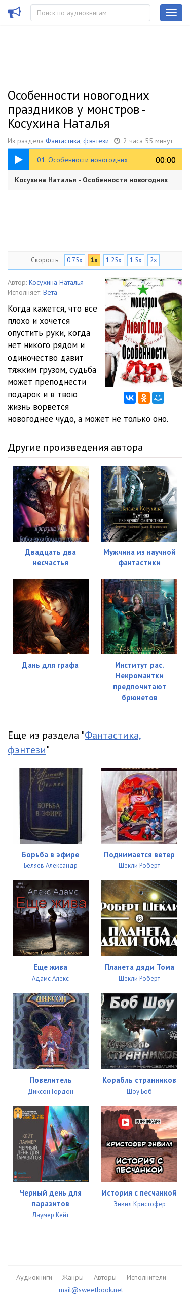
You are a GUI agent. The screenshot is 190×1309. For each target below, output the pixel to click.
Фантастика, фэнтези (77, 140)
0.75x (75, 260)
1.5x (136, 260)
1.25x (114, 260)
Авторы (105, 1277)
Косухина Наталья (56, 282)
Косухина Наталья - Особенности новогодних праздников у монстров (91, 182)
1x (94, 260)
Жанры (73, 1277)
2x (153, 260)
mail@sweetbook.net (91, 1289)
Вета (50, 292)
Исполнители (146, 1277)
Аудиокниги (34, 1277)
